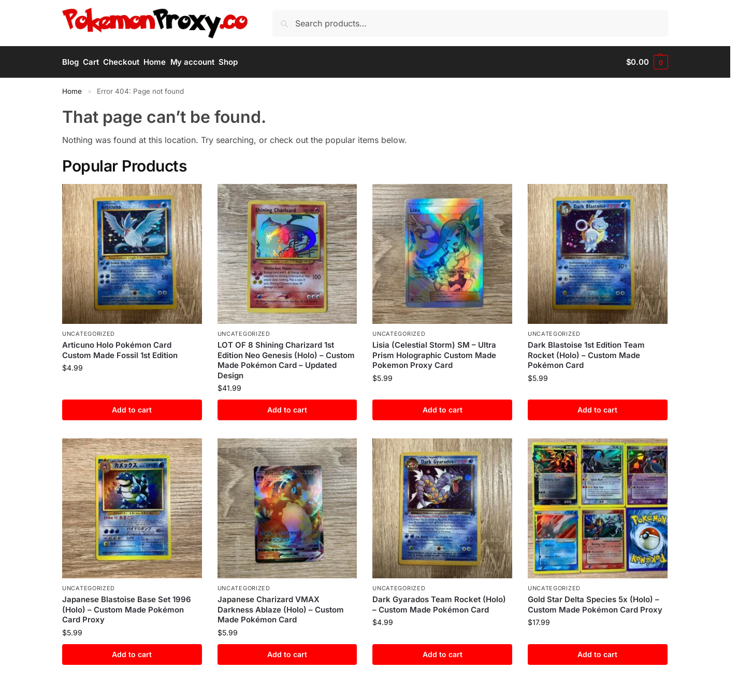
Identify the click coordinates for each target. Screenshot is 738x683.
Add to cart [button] (132, 409)
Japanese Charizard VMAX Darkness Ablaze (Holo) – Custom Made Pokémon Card (281, 609)
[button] (647, 62)
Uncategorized (88, 333)
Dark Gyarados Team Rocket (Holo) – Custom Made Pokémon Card (439, 604)
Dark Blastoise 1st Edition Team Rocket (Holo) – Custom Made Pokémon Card (586, 355)
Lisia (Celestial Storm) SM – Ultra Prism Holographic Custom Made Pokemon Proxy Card (434, 355)
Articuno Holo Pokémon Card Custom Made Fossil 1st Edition (120, 350)
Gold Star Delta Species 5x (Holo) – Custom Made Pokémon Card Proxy (595, 604)
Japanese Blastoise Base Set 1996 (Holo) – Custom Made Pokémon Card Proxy (126, 609)
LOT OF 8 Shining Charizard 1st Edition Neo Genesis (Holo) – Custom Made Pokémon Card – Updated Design (286, 360)
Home (72, 91)
